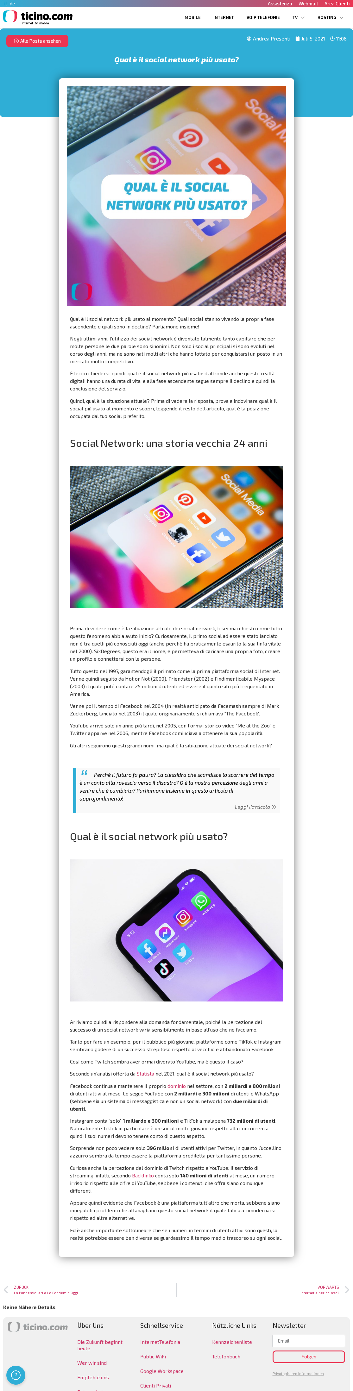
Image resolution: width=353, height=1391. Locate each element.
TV (299, 17)
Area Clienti (337, 3)
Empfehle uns (93, 1377)
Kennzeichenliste (232, 1342)
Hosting (331, 17)
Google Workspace (162, 1371)
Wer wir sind (92, 1363)
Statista (145, 1073)
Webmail (308, 3)
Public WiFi (153, 1356)
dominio (176, 1086)
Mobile (193, 17)
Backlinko (143, 1175)
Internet (223, 17)
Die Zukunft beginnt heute (100, 1345)
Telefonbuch (226, 1356)
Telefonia (169, 1342)
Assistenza (280, 3)
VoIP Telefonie (263, 17)
